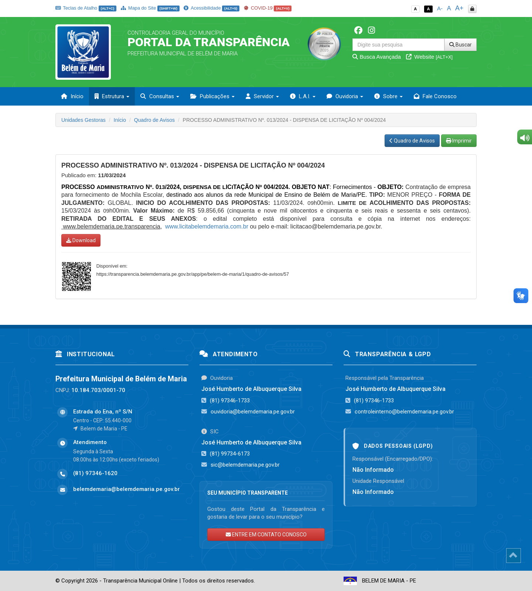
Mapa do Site (150, 8)
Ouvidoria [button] (345, 96)
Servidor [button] (262, 96)
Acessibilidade (211, 8)
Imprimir (459, 141)
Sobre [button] (388, 96)
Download (81, 240)
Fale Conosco (435, 96)
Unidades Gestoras (83, 120)
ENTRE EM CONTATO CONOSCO (266, 534)
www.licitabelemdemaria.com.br (206, 226)
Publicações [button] (212, 96)
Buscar (460, 45)
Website (429, 57)
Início (72, 96)
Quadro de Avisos (154, 120)
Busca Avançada (376, 57)
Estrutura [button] (112, 96)
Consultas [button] (159, 96)
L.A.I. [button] (303, 96)
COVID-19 (268, 8)
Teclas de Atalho (85, 8)
